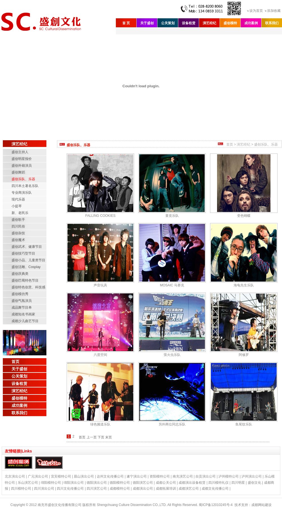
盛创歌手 (18, 220)
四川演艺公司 (97, 489)
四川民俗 (18, 226)
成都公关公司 (166, 483)
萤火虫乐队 (172, 355)
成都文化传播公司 (215, 489)
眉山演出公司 (84, 476)
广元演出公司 (38, 476)
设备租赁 (188, 23)
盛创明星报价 (22, 159)
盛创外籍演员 (22, 166)
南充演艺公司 (183, 476)
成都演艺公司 (189, 489)
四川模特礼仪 (218, 483)
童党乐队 (172, 216)
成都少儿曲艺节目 (25, 321)
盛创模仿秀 (20, 294)
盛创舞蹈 (18, 172)
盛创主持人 (20, 152)
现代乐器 (18, 199)
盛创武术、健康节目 (27, 247)
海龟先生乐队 (244, 285)
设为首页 (256, 11)
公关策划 (168, 23)
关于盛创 (147, 23)
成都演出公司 (143, 489)
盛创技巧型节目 (23, 253)
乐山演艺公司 (28, 483)
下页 (101, 437)
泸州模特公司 (228, 476)
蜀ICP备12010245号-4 (216, 505)
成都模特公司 (120, 489)
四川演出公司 (44, 489)
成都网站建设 (261, 505)
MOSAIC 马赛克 (172, 285)
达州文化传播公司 (110, 476)
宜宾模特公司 (61, 476)
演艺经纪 (209, 23)
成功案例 (251, 23)
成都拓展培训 (166, 489)
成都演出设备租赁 (192, 483)
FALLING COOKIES (100, 216)
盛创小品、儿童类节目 (28, 260)
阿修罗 (244, 355)
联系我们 (272, 23)
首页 (15, 361)
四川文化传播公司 (70, 489)
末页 (108, 437)
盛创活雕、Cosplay (26, 267)
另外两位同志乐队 (172, 424)
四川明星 (238, 483)
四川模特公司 (21, 489)
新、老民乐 (20, 213)
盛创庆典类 (20, 274)
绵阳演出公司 (74, 483)
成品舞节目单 (22, 307)
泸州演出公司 (252, 476)
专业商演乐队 (22, 193)
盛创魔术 (18, 240)
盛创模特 (230, 23)
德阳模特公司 (120, 483)
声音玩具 (100, 285)
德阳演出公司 (97, 483)
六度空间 (100, 355)
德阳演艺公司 (143, 483)
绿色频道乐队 (100, 424)
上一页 (92, 437)
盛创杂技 (18, 233)
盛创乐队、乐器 (23, 179)
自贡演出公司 (205, 476)
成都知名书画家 (23, 314)
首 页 (126, 23)
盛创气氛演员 (22, 301)
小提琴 (17, 206)
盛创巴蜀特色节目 (25, 280)
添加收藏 (274, 11)
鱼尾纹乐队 (243, 424)
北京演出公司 (15, 476)
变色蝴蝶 (244, 216)
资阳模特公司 (160, 476)
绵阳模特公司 (51, 483)
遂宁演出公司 (137, 476)
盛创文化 (254, 483)
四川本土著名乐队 (25, 186)
